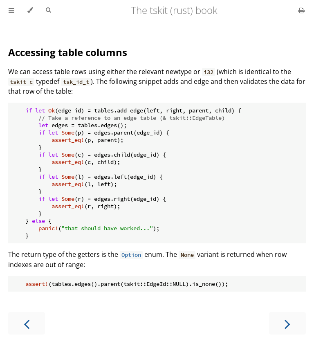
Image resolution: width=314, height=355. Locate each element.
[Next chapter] (287, 323)
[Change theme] (30, 10)
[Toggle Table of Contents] (11, 10)
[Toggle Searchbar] (48, 10)
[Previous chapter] (26, 323)
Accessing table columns (67, 52)
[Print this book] (301, 10)
